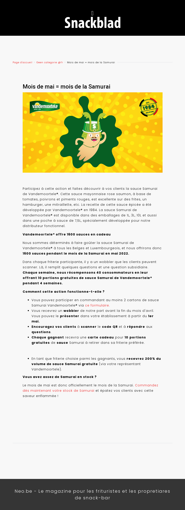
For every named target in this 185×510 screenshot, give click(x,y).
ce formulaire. (97, 305)
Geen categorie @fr (49, 62)
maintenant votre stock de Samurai (62, 390)
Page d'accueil (22, 62)
